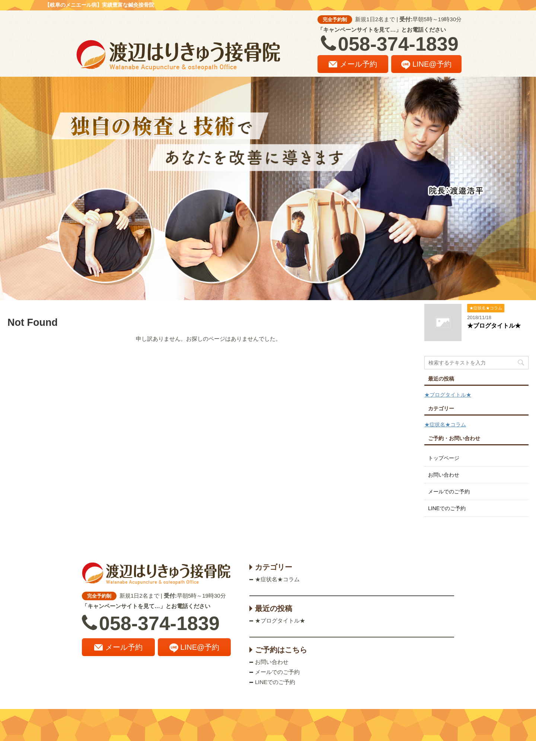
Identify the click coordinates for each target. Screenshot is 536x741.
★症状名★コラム (445, 424)
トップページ (443, 458)
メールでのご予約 (449, 491)
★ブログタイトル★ (494, 325)
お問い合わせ (443, 475)
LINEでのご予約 (447, 508)
